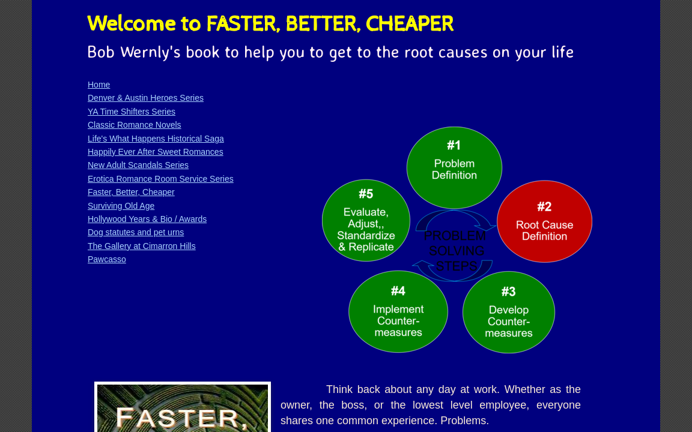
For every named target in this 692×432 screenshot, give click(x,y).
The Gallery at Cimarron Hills (142, 246)
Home (99, 84)
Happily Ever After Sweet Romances (155, 152)
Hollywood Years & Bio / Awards (147, 219)
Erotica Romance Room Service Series (161, 179)
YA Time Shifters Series (131, 111)
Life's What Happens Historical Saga (156, 138)
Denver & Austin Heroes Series (146, 98)
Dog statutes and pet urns (136, 232)
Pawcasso (107, 259)
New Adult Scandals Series (138, 165)
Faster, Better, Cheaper (131, 192)
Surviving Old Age (121, 206)
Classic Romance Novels (134, 125)
